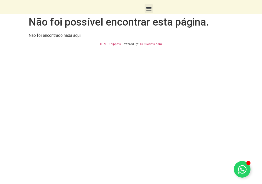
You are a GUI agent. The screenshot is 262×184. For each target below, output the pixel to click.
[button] (149, 8)
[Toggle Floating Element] (242, 169)
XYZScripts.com (151, 44)
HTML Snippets (110, 44)
